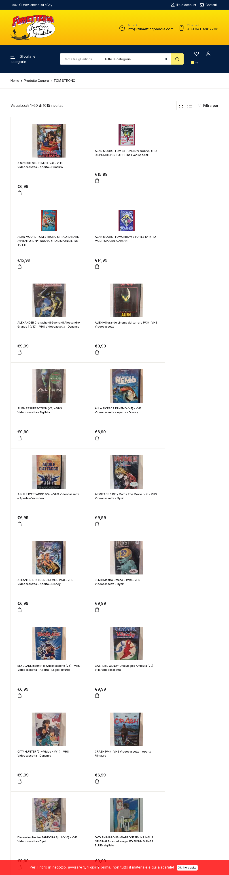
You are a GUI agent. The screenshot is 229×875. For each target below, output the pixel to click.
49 (115, 731)
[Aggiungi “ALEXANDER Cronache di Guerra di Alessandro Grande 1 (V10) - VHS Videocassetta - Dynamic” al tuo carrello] (89, 278)
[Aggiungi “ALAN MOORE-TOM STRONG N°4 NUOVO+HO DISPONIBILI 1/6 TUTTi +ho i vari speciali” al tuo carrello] (89, 180)
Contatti (208, 5)
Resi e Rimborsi (93, 814)
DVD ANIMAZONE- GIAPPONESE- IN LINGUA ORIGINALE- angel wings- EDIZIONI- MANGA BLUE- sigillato (180, 596)
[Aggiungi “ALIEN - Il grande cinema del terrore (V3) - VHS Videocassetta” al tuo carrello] (158, 278)
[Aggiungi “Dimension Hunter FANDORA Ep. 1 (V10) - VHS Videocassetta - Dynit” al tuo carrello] (89, 621)
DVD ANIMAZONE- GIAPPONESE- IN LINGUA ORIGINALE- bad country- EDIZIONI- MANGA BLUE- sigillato (41, 682)
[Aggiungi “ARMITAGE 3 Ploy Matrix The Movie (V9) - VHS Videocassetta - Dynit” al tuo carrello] (19, 450)
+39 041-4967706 (60, 812)
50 (129, 731)
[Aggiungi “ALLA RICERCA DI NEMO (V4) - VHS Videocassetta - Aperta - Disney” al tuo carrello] (89, 364)
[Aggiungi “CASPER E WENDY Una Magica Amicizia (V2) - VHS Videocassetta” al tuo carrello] (89, 536)
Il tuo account (183, 5)
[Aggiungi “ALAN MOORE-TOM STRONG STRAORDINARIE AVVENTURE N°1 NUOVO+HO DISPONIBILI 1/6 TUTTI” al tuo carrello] (158, 180)
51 (142, 731)
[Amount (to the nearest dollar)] (79, 59)
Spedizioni (90, 807)
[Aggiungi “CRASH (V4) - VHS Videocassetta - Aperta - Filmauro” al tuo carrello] (19, 621)
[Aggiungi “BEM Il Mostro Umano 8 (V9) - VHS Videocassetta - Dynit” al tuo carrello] (158, 450)
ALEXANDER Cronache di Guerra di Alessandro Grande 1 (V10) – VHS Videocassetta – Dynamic (110, 253)
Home (15, 80)
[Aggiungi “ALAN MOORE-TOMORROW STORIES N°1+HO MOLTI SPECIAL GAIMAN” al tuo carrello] (19, 266)
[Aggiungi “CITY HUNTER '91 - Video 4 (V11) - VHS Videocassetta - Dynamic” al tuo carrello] (158, 536)
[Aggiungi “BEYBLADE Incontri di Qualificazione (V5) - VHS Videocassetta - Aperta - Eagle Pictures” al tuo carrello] (19, 536)
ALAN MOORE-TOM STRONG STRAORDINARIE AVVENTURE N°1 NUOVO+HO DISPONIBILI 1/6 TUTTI (179, 155)
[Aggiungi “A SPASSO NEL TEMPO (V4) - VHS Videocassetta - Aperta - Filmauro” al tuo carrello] (19, 192)
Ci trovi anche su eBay (32, 5)
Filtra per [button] (208, 105)
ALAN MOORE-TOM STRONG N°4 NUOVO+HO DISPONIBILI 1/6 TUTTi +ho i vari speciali (114, 155)
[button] (208, 54)
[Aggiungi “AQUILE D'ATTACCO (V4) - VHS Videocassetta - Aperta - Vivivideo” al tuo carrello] (158, 364)
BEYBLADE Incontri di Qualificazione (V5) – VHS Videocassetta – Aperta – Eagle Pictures (44, 510)
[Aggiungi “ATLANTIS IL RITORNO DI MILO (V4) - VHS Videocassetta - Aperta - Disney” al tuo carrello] (89, 450)
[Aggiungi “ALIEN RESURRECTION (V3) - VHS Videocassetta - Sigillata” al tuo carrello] (19, 364)
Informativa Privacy (96, 820)
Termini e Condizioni (90, 798)
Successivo (162, 731)
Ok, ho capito (187, 867)
